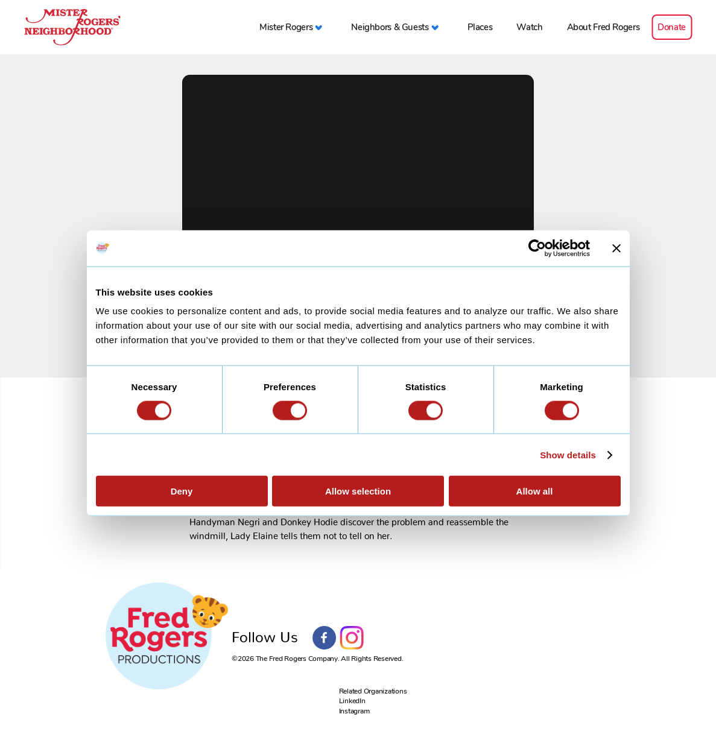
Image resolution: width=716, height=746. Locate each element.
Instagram (352, 638)
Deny (182, 491)
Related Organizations (373, 691)
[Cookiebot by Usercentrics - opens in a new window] (537, 248)
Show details (568, 454)
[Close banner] (616, 248)
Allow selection (358, 491)
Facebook (324, 638)
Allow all (534, 491)
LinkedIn (352, 701)
